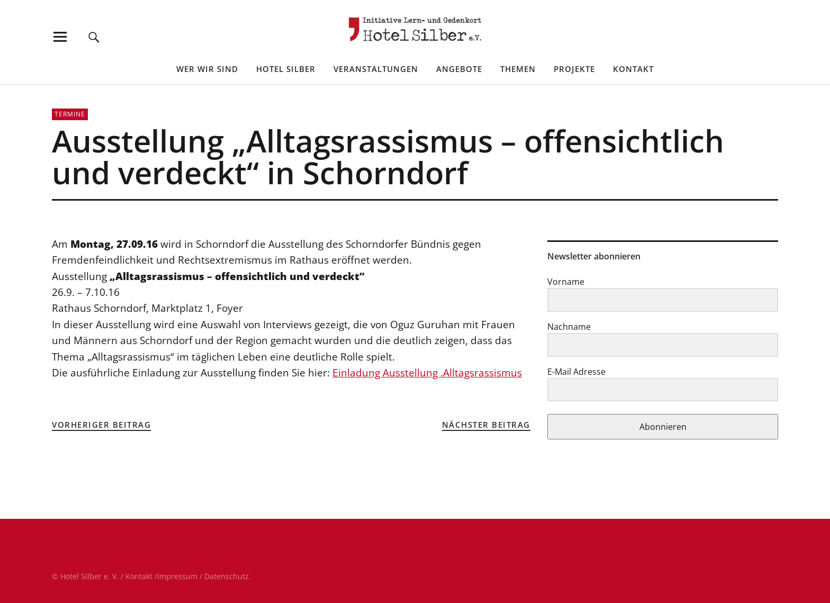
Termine (70, 114)
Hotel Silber (285, 69)
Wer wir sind (207, 69)
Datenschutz (226, 576)
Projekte (574, 69)
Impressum (177, 576)
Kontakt (633, 69)
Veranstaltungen (375, 69)
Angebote (459, 69)
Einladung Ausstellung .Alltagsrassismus (427, 373)
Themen (518, 69)
